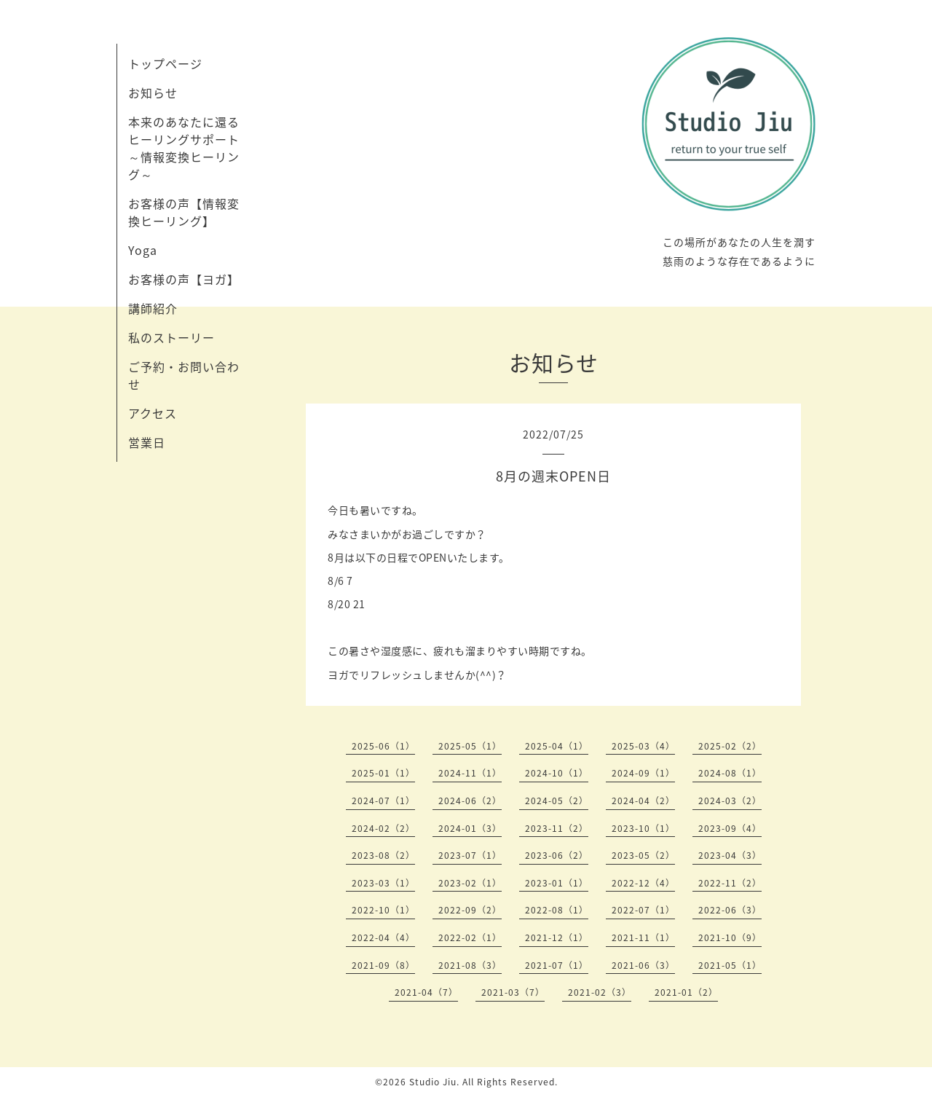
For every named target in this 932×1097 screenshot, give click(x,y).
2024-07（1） (383, 800)
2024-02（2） (383, 828)
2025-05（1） (470, 745)
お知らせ (153, 92)
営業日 (146, 442)
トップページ (165, 63)
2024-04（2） (643, 800)
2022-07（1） (643, 909)
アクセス (152, 413)
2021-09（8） (383, 965)
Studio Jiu (433, 1081)
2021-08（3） (470, 965)
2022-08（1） (556, 909)
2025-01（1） (383, 772)
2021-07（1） (556, 965)
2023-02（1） (470, 882)
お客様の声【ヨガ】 (184, 279)
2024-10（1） (556, 772)
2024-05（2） (556, 800)
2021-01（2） (686, 992)
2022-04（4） (383, 937)
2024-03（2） (730, 800)
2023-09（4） (730, 828)
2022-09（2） (470, 909)
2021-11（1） (643, 937)
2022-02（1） (470, 937)
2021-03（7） (513, 992)
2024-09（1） (643, 772)
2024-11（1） (470, 772)
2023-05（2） (643, 855)
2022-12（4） (643, 882)
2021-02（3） (599, 992)
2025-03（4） (643, 745)
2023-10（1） (643, 828)
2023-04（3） (730, 855)
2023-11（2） (556, 828)
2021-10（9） (730, 937)
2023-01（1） (556, 882)
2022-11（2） (730, 882)
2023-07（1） (470, 855)
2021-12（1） (556, 937)
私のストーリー (171, 337)
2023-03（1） (383, 882)
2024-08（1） (730, 772)
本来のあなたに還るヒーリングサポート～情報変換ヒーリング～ (184, 148)
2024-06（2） (470, 800)
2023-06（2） (556, 855)
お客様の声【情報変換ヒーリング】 (184, 211)
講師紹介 (153, 308)
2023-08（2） (383, 855)
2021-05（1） (730, 965)
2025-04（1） (556, 745)
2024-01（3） (470, 828)
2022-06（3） (730, 909)
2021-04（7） (426, 992)
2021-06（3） (643, 965)
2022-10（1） (383, 909)
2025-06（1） (383, 745)
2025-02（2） (730, 745)
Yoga (142, 250)
